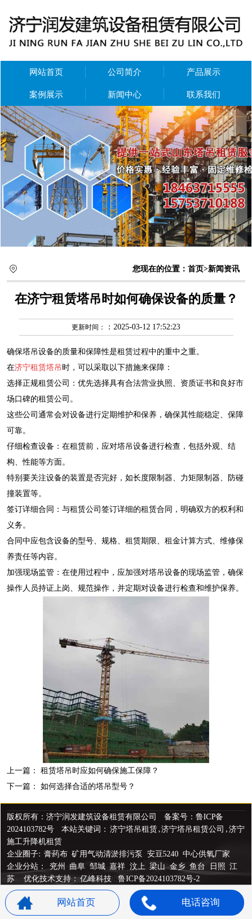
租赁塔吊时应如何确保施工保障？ (100, 770)
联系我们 (203, 94)
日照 (219, 866)
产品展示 (203, 72)
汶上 (139, 866)
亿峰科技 (96, 879)
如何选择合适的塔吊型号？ (88, 786)
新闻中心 (125, 94)
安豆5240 (163, 854)
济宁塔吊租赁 (133, 829)
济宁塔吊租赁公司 (192, 829)
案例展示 (46, 94)
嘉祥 (118, 866)
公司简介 (125, 72)
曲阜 (78, 866)
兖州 (59, 866)
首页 (196, 269)
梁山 (158, 866)
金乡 (179, 866)
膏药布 (56, 854)
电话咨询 (181, 903)
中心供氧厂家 (206, 854)
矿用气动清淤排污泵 (108, 854)
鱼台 (198, 866)
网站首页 (46, 72)
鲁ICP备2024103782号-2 (159, 879)
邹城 (99, 866)
